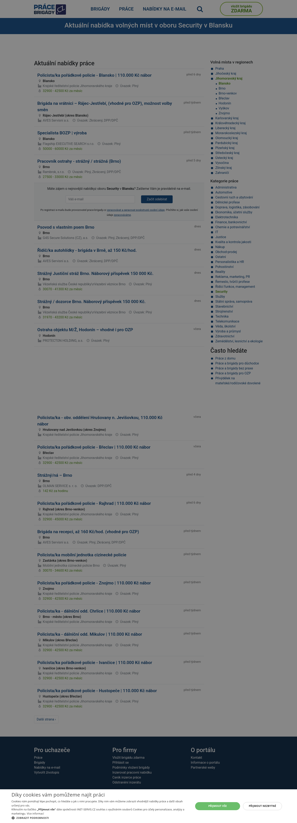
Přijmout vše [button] (217, 806)
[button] (100, 818)
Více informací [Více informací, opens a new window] (35, 813)
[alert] (148, 411)
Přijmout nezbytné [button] (262, 806)
